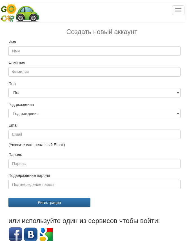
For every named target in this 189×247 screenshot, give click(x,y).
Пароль (15, 154)
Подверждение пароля (29, 175)
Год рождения (21, 104)
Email (13, 125)
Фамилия (16, 63)
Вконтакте (31, 234)
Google (46, 234)
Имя (12, 42)
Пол (12, 83)
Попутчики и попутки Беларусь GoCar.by (20, 12)
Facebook (15, 234)
